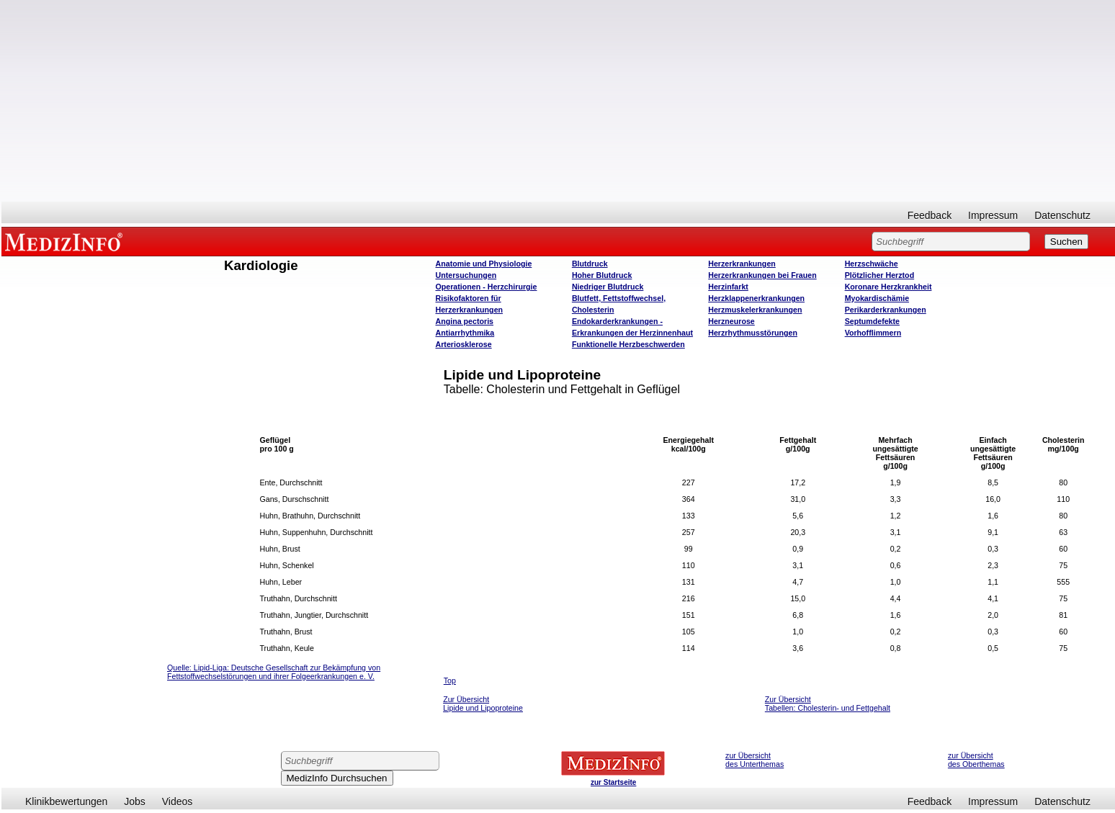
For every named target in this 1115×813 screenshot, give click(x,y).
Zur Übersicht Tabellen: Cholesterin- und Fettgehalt (827, 703)
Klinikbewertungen (66, 801)
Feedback (929, 215)
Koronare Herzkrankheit (888, 286)
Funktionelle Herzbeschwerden (628, 344)
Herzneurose (731, 321)
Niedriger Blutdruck (607, 286)
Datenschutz (1062, 215)
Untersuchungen (466, 275)
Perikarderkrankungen (885, 309)
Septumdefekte (872, 321)
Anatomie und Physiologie (484, 263)
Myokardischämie (877, 298)
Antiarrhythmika (465, 332)
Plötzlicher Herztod (880, 275)
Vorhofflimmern (873, 332)
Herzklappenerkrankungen (756, 298)
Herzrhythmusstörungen (752, 332)
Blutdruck (590, 263)
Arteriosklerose (464, 344)
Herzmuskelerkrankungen (755, 309)
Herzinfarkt (728, 286)
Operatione (486, 286)
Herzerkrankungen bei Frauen (762, 275)
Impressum (993, 215)
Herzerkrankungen (742, 263)
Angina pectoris (465, 321)
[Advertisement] (558, 101)
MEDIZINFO (66, 241)
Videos (177, 801)
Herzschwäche (871, 263)
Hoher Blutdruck (602, 275)
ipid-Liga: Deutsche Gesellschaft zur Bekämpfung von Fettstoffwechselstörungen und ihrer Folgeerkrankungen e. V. (273, 672)
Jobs (134, 801)
